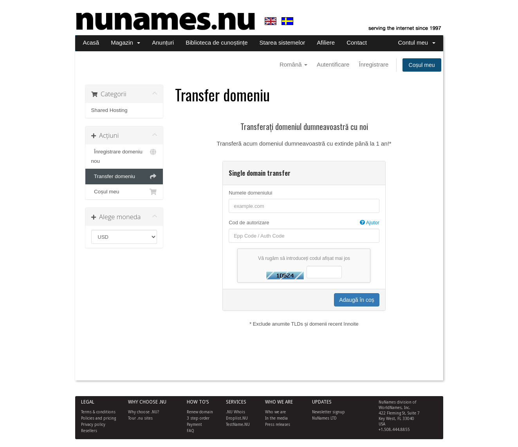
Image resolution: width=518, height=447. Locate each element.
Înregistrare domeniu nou (124, 155)
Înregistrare (374, 64)
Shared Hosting (109, 110)
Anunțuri (163, 42)
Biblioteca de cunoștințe (216, 42)
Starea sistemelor (282, 42)
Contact (357, 42)
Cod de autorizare (304, 223)
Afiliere (326, 42)
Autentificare (333, 64)
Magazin (125, 42)
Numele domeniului (250, 193)
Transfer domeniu (124, 176)
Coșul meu (422, 65)
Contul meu (416, 42)
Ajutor (369, 222)
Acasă (91, 42)
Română (293, 64)
